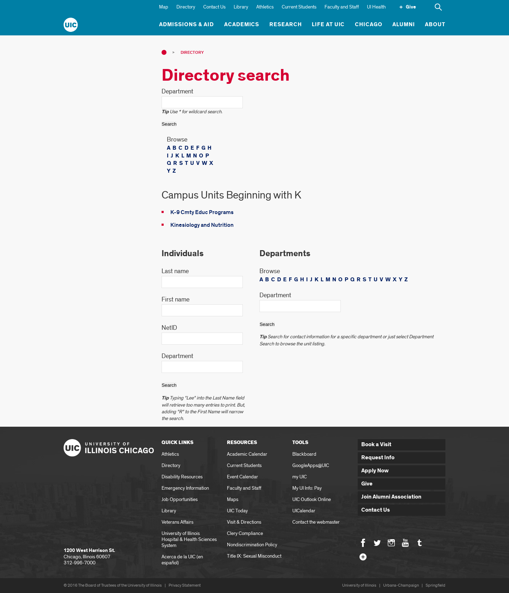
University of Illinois (359, 585)
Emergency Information (185, 488)
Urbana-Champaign (401, 585)
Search (169, 124)
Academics (241, 24)
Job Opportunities (180, 499)
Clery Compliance (245, 533)
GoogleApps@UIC (310, 465)
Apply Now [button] (375, 470)
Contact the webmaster (316, 522)
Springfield (435, 585)
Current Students (299, 7)
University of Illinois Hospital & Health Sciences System (189, 539)
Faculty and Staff (341, 7)
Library (241, 7)
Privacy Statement (185, 585)
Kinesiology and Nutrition (202, 225)
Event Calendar (242, 477)
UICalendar (303, 511)
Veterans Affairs (177, 522)
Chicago (368, 24)
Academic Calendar (247, 454)
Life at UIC (328, 24)
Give (411, 7)
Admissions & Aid (186, 24)
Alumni (403, 24)
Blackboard (304, 454)
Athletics (265, 7)
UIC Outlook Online (311, 499)
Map (163, 7)
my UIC (299, 477)
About (435, 24)
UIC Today (237, 511)
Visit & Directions (244, 522)
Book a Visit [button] (376, 444)
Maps (232, 499)
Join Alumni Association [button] (391, 497)
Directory (185, 7)
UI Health (376, 7)
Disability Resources (182, 477)
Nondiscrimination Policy (252, 545)
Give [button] (367, 484)
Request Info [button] (377, 457)
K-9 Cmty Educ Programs (202, 212)
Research (285, 24)
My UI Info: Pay (307, 488)
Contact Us (214, 7)
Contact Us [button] (375, 510)
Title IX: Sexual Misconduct (254, 556)
